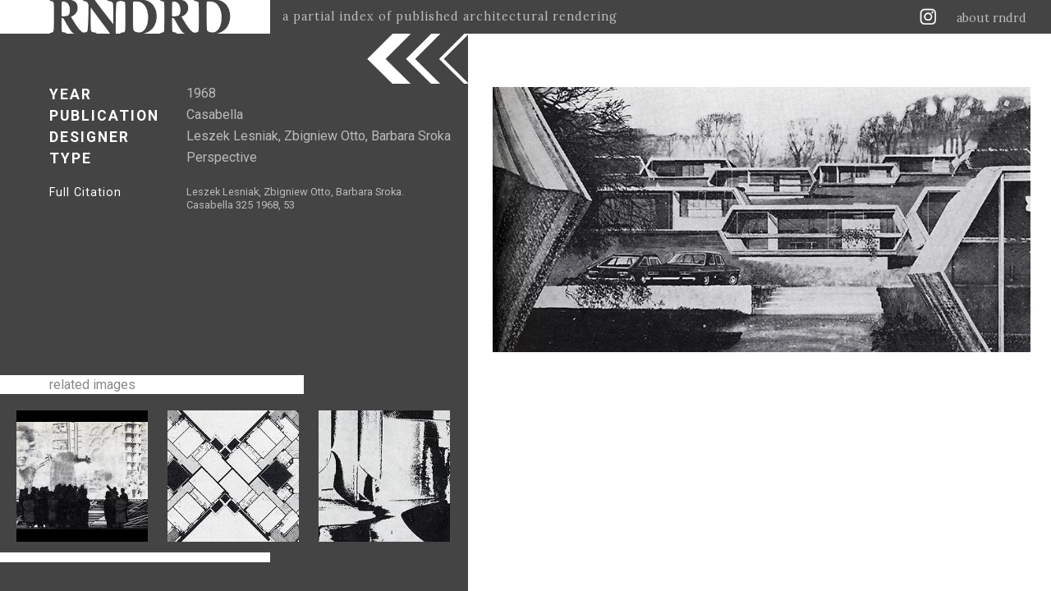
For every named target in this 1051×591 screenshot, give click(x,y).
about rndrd (991, 18)
